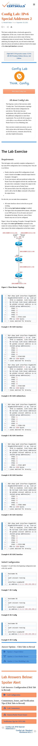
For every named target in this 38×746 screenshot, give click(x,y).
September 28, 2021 (22, 22)
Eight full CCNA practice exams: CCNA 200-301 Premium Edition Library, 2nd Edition (19, 56)
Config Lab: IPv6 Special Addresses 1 (15, 727)
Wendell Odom (7, 22)
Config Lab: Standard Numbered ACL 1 (24, 731)
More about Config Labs (19, 91)
